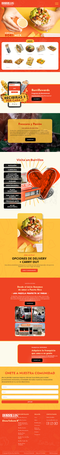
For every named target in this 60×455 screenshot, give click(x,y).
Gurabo (12, 181)
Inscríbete (37, 99)
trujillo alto (12, 201)
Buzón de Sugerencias (37, 428)
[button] (56, 3)
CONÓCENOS (30, 139)
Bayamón (12, 165)
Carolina (12, 170)
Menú (36, 420)
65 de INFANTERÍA (12, 206)
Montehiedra (12, 185)
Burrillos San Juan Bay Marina (23, 437)
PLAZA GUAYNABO (12, 190)
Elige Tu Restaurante (29, 270)
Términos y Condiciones (29, 453)
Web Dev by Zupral (53, 453)
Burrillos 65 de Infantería (21, 444)
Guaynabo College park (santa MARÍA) (12, 175)
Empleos (37, 431)
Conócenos (30, 303)
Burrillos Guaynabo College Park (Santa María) (23, 424)
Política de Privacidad (40, 453)
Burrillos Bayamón (22, 417)
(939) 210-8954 (50, 417)
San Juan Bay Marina (12, 196)
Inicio (36, 417)
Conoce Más (37, 360)
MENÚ (30, 41)
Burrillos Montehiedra (23, 430)
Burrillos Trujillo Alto (23, 440)
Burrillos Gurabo (22, 427)
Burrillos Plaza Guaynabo (21, 433)
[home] (8, 3)
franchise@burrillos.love (52, 420)
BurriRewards (38, 422)
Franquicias (37, 434)
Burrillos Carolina (22, 420)
